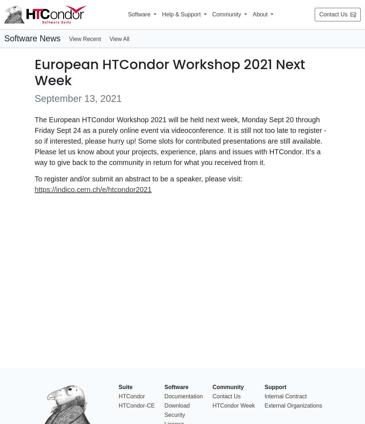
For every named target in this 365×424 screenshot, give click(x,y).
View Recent (85, 39)
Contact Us (337, 14)
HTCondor (132, 396)
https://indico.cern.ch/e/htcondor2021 (93, 189)
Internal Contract (285, 396)
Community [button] (227, 14)
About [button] (261, 14)
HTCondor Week (233, 406)
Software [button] (140, 14)
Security (174, 415)
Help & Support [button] (182, 14)
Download (177, 406)
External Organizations (293, 406)
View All (119, 39)
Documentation (183, 396)
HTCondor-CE (137, 406)
